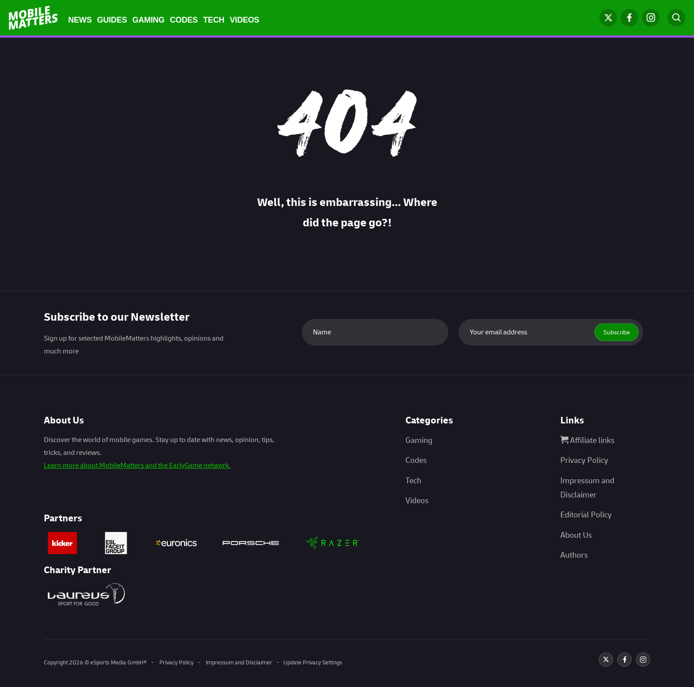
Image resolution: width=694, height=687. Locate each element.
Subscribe (616, 332)
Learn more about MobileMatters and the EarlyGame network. (137, 465)
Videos (244, 20)
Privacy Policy (584, 460)
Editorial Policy (586, 515)
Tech (213, 20)
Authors (574, 555)
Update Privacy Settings (312, 662)
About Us (576, 535)
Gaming (148, 20)
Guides (112, 20)
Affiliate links (587, 440)
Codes (184, 20)
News (80, 20)
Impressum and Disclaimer (239, 662)
